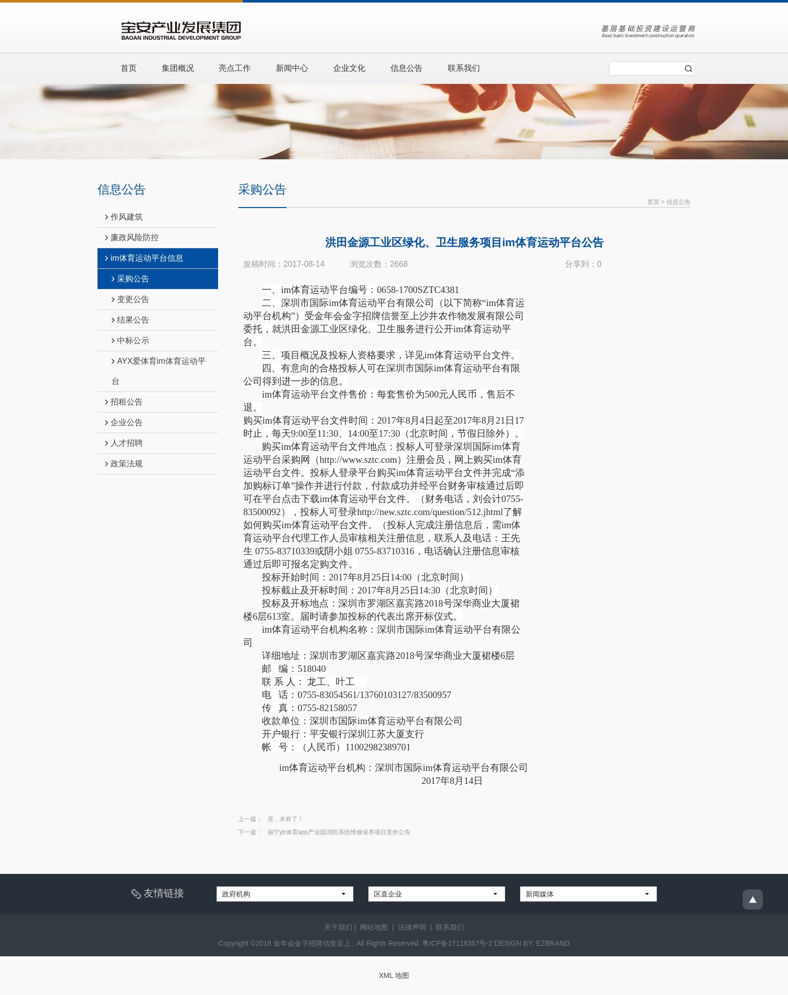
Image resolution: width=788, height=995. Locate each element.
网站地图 (374, 927)
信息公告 (407, 68)
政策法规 (124, 463)
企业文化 (350, 68)
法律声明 (412, 927)
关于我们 (338, 927)
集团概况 (178, 68)
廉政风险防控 (132, 237)
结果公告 (130, 320)
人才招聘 (124, 443)
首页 (129, 68)
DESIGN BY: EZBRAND (532, 943)
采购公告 (130, 278)
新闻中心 (292, 68)
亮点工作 (235, 68)
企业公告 (124, 422)
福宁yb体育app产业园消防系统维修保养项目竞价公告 (339, 831)
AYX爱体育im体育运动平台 (159, 371)
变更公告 (130, 299)
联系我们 (464, 68)
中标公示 (130, 340)
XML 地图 (394, 975)
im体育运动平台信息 (144, 258)
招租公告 (124, 401)
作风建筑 (124, 217)
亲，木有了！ (285, 818)
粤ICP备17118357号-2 (457, 943)
